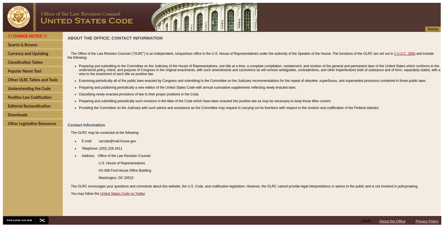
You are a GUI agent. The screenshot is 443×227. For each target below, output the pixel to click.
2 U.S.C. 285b (404, 54)
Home (433, 29)
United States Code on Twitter (122, 194)
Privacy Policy (427, 221)
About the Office (392, 221)
